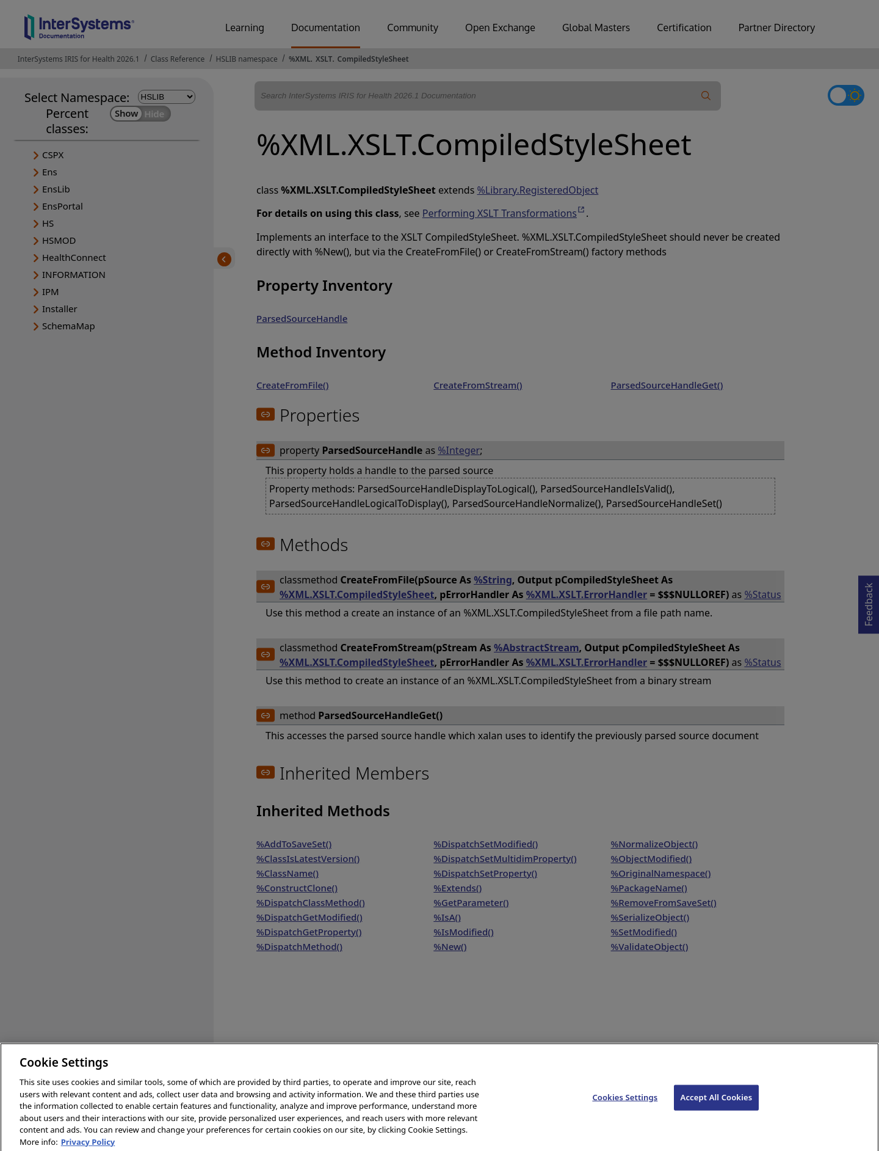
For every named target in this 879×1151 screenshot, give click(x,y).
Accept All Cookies (717, 1107)
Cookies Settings (624, 1107)
